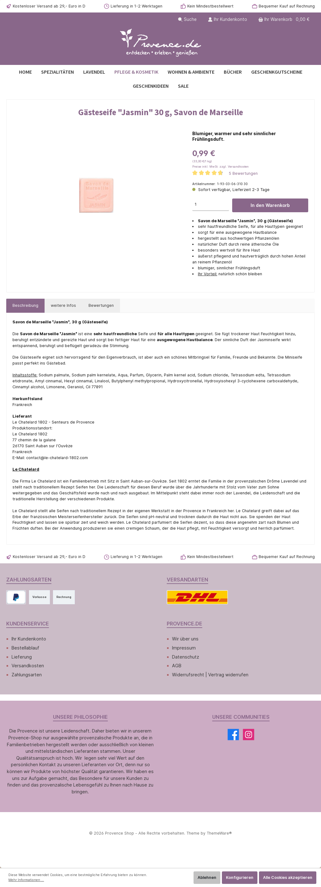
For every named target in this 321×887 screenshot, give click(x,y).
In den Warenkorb (270, 205)
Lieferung (22, 656)
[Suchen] (187, 19)
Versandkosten (28, 665)
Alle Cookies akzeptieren (287, 877)
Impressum (184, 647)
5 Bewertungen (243, 173)
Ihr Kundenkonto (29, 638)
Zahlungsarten (27, 674)
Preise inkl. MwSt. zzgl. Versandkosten (220, 166)
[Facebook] (233, 735)
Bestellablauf (25, 647)
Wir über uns (185, 638)
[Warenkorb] (284, 19)
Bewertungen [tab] (101, 305)
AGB (176, 665)
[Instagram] (249, 735)
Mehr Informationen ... (26, 880)
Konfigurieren (239, 877)
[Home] (25, 72)
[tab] (25, 306)
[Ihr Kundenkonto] (227, 19)
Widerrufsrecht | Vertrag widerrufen (210, 674)
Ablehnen (207, 877)
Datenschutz (185, 656)
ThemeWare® (219, 833)
